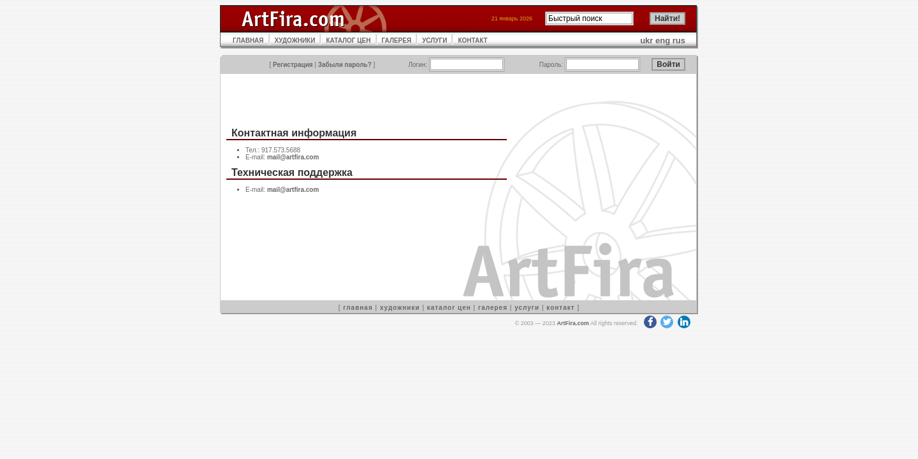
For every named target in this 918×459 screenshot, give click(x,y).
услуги (526, 307)
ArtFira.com (573, 323)
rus (679, 40)
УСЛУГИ (434, 40)
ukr (646, 40)
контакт (560, 307)
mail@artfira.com (293, 157)
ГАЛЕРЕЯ (397, 40)
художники (400, 307)
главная (357, 307)
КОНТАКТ (472, 40)
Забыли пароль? (345, 64)
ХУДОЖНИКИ (295, 40)
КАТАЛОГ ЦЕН (348, 40)
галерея (492, 307)
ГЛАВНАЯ (248, 40)
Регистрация (293, 64)
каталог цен (449, 307)
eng (662, 40)
